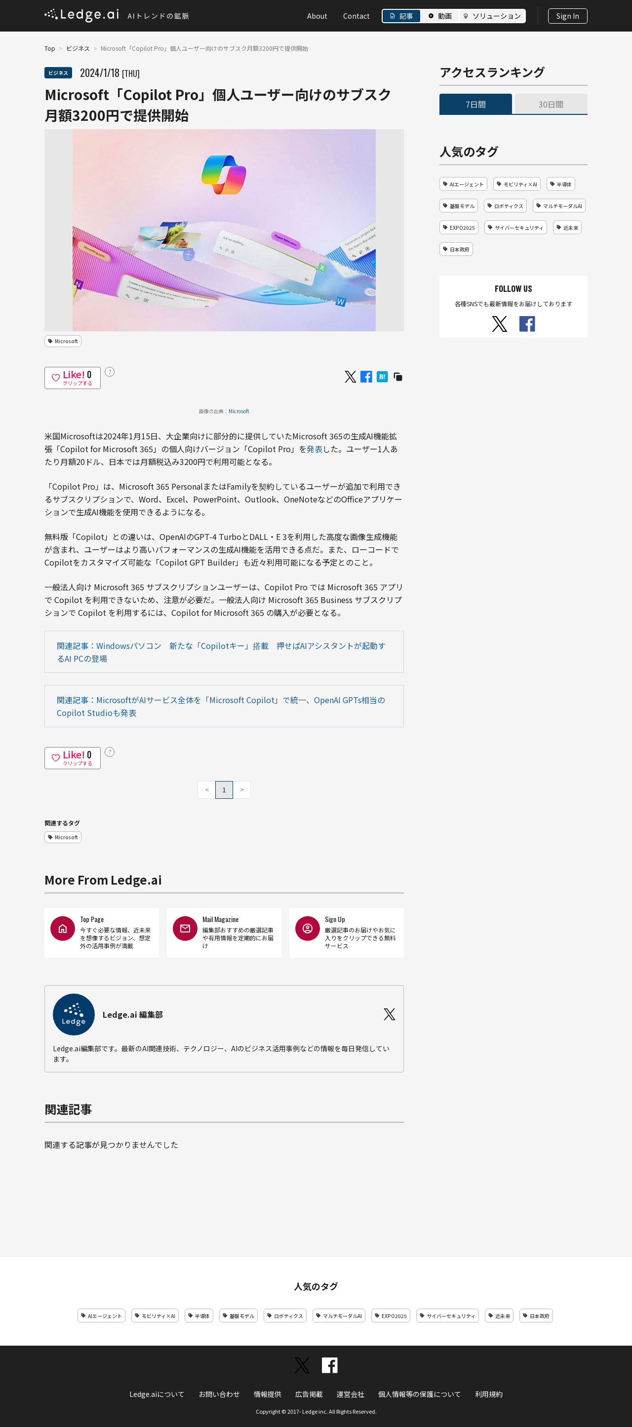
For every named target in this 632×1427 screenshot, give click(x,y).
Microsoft (239, 411)
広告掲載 (309, 1394)
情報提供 (267, 1394)
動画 (445, 16)
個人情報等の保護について (419, 1394)
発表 (314, 449)
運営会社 (350, 1394)
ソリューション (497, 16)
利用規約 (489, 1394)
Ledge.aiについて (157, 1394)
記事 (406, 16)
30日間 (551, 104)
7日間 (476, 104)
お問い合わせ (219, 1394)
